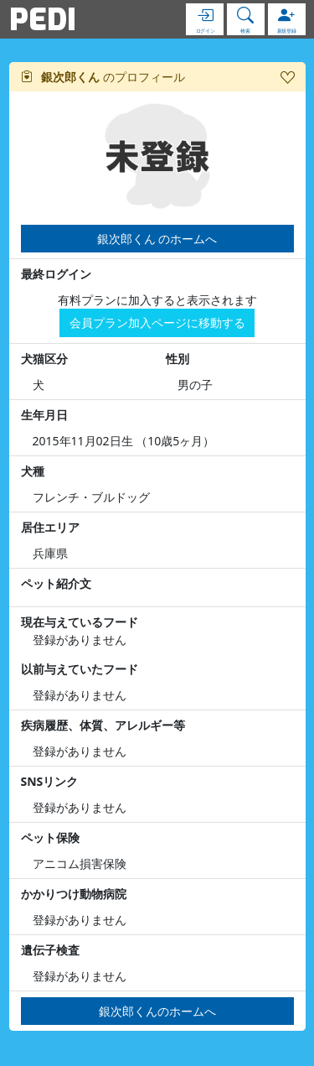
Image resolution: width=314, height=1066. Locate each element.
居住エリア (50, 527)
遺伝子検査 (50, 950)
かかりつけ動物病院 (73, 894)
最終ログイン (56, 274)
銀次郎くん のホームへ (157, 239)
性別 (177, 359)
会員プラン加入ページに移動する (157, 322)
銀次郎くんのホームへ (157, 1011)
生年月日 (44, 415)
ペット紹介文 (56, 583)
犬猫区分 (44, 359)
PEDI (42, 19)
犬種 (32, 471)
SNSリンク (50, 781)
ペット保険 (50, 837)
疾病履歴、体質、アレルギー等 (103, 725)
